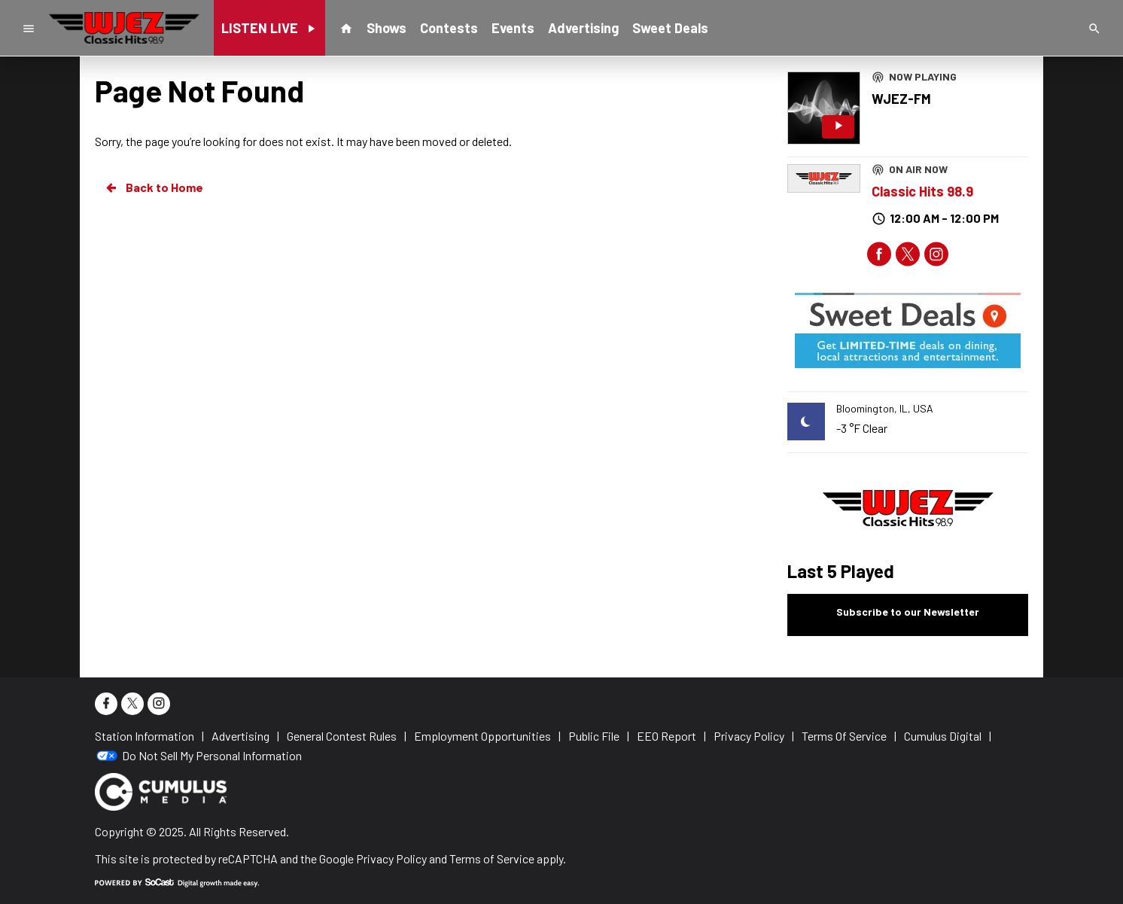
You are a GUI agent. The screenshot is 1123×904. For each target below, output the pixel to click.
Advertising (583, 28)
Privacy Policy (391, 858)
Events (513, 28)
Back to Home (153, 187)
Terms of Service (491, 858)
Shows (386, 28)
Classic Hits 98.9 (922, 191)
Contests (449, 28)
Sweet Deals (670, 28)
